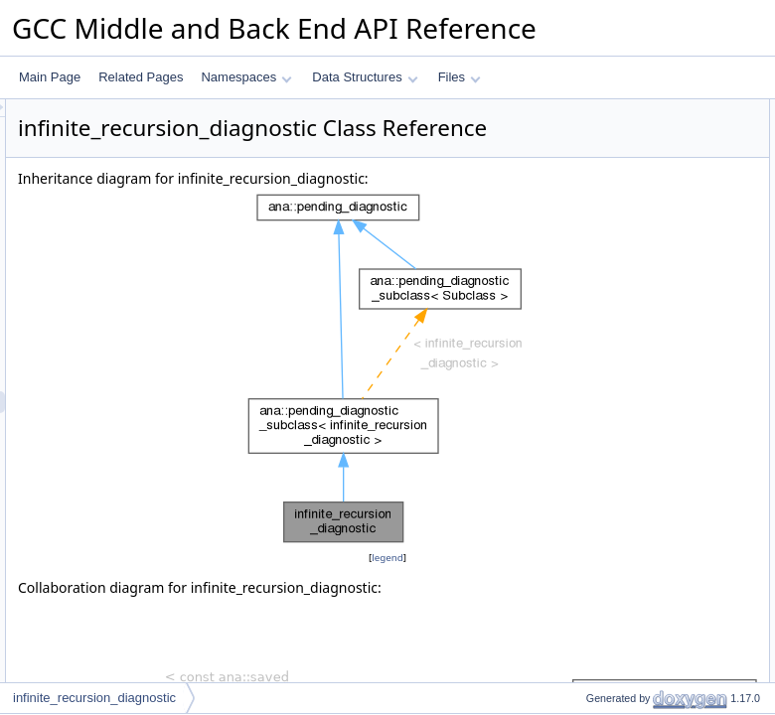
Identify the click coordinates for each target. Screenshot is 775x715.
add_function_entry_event (637, 263)
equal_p (590, 416)
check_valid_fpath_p (623, 307)
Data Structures (364, 77)
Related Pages (140, 77)
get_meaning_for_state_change (653, 482)
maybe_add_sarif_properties (644, 329)
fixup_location (605, 438)
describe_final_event (624, 241)
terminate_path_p (615, 372)
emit (580, 219)
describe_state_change (631, 460)
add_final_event (611, 285)
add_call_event (609, 635)
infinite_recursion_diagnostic (644, 132)
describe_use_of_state (629, 591)
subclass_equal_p (617, 351)
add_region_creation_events (644, 656)
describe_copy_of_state (632, 569)
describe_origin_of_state (634, 503)
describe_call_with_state (634, 525)
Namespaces (246, 77)
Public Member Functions (620, 110)
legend (390, 607)
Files (459, 77)
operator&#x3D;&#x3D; (630, 176)
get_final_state (608, 678)
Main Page (49, 77)
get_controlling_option (627, 198)
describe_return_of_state (635, 547)
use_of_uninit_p (611, 394)
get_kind (591, 154)
